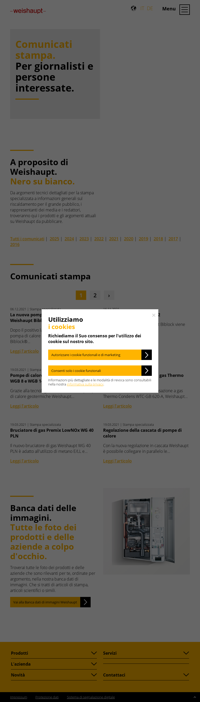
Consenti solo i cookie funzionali (76, 370)
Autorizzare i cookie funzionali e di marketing (85, 354)
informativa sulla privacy (85, 384)
